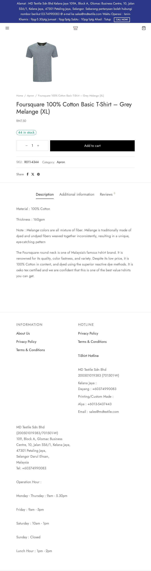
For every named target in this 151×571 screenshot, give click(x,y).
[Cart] (144, 28)
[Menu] (7, 28)
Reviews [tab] (109, 194)
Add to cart (85, 145)
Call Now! (122, 19)
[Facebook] (27, 174)
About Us (23, 333)
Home (19, 96)
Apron (30, 96)
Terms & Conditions (30, 349)
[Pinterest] (38, 174)
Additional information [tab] (77, 194)
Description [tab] (43, 194)
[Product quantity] (25, 146)
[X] (33, 174)
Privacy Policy (26, 341)
